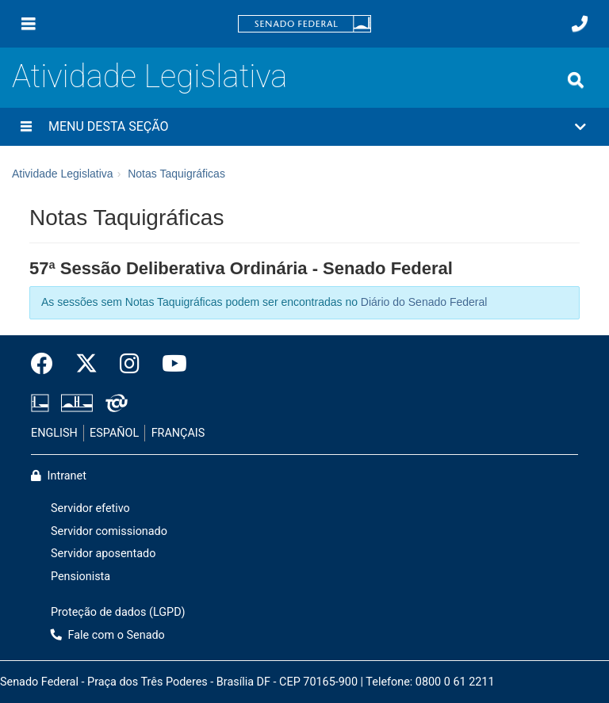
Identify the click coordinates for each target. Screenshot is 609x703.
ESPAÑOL (114, 433)
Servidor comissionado (109, 531)
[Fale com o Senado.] (579, 24)
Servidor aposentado (103, 553)
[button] (304, 127)
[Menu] (28, 24)
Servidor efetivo (90, 508)
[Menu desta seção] (26, 127)
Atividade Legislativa (149, 76)
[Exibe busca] (575, 80)
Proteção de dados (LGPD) (118, 612)
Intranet (58, 476)
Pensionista (80, 576)
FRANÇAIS (178, 433)
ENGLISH (54, 433)
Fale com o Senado (108, 635)
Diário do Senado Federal (424, 302)
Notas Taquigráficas (176, 173)
